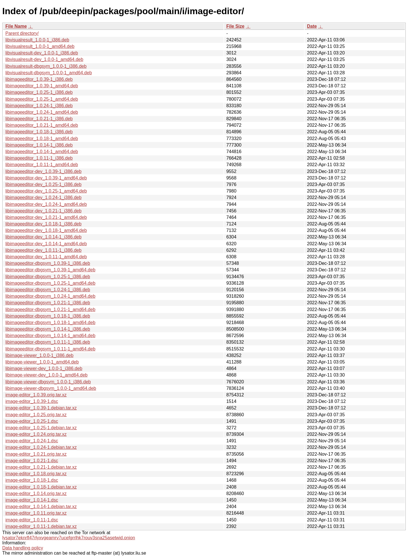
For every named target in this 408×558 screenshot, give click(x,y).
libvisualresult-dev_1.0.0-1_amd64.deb (44, 59)
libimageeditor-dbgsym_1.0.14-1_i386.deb (47, 329)
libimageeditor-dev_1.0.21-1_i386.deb (43, 210)
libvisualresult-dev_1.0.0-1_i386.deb (41, 52)
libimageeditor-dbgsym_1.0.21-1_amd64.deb (50, 309)
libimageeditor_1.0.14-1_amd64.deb (41, 151)
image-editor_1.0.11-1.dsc (31, 519)
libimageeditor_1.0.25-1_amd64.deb (41, 99)
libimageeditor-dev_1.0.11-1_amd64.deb (46, 256)
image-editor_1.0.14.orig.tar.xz (36, 493)
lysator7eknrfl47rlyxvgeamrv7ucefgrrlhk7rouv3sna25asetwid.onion (68, 537)
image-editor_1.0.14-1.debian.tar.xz (41, 506)
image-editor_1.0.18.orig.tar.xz (36, 473)
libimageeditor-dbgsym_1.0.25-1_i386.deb (47, 276)
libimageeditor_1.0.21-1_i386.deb (39, 118)
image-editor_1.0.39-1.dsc (31, 401)
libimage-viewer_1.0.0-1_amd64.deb (42, 362)
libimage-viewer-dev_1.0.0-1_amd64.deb (46, 375)
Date (312, 26)
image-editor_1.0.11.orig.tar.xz (36, 513)
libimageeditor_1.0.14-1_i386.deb (39, 145)
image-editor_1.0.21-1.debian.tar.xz (41, 467)
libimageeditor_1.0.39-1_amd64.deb (41, 85)
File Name (16, 26)
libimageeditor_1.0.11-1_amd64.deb (41, 164)
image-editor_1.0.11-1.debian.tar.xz (41, 526)
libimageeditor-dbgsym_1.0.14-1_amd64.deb (50, 335)
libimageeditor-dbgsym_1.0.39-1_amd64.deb (50, 269)
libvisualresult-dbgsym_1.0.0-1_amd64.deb (48, 72)
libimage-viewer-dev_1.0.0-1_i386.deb (43, 368)
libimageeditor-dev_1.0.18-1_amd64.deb (46, 230)
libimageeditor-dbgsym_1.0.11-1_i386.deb (47, 342)
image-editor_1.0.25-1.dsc (31, 421)
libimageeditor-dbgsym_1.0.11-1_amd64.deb (50, 348)
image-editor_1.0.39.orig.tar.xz (36, 394)
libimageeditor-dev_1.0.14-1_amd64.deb (46, 243)
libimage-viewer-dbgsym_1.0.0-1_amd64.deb (50, 388)
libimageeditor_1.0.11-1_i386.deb (39, 158)
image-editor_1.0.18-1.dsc (31, 480)
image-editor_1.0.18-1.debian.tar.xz (41, 487)
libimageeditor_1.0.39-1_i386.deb (39, 79)
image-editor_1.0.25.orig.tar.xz (36, 414)
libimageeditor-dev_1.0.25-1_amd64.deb (46, 191)
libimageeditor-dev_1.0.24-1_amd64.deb (46, 204)
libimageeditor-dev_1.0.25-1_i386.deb (43, 184)
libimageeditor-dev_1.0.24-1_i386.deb (43, 197)
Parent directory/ (22, 33)
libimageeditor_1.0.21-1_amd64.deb (41, 125)
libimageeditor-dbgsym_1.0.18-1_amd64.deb (50, 322)
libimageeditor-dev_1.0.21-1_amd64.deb (46, 217)
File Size (235, 26)
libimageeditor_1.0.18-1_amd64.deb (41, 138)
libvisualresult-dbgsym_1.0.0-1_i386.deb (45, 66)
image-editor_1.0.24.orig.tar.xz (36, 434)
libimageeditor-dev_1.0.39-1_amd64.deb (46, 178)
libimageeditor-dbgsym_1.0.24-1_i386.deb (47, 289)
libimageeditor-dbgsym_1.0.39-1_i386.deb (47, 263)
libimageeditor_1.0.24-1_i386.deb (39, 105)
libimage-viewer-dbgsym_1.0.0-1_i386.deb (48, 381)
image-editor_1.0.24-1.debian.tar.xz (41, 447)
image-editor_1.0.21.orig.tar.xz (36, 454)
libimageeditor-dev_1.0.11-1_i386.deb (43, 250)
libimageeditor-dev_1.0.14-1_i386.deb (43, 236)
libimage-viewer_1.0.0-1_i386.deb (39, 355)
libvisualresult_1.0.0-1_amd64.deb (40, 46)
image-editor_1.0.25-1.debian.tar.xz (41, 427)
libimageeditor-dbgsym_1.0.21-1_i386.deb (47, 302)
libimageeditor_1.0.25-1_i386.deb (39, 92)
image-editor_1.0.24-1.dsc (31, 440)
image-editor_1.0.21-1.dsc (31, 460)
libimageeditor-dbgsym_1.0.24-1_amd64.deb (50, 296)
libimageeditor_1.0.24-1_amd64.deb (41, 112)
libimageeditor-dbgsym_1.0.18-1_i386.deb (47, 316)
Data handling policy (22, 548)
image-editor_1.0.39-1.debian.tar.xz (41, 407)
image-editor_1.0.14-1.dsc (31, 500)
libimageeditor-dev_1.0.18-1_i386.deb (43, 223)
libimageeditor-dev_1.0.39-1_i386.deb (43, 171)
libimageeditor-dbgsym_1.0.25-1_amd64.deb (50, 283)
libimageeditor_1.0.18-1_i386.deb (39, 131)
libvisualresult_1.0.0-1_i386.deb (37, 39)
